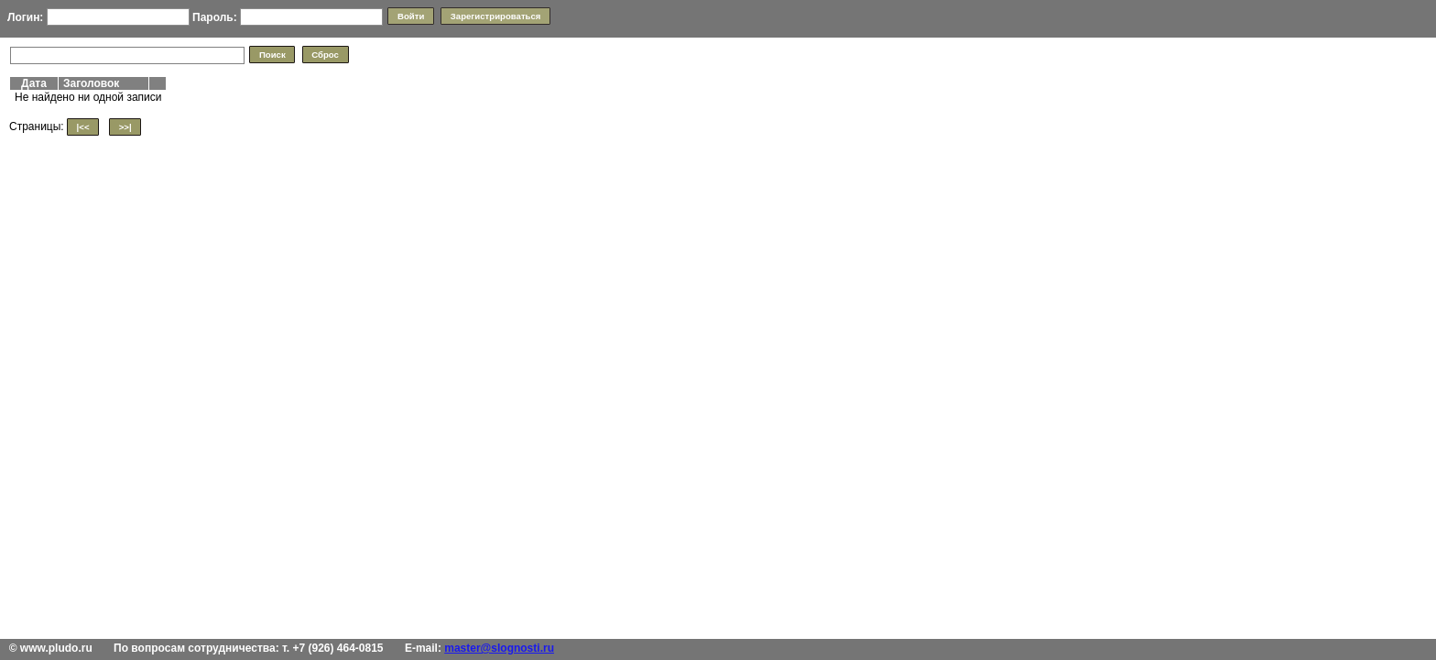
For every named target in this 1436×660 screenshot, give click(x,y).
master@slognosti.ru (499, 648)
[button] (410, 16)
